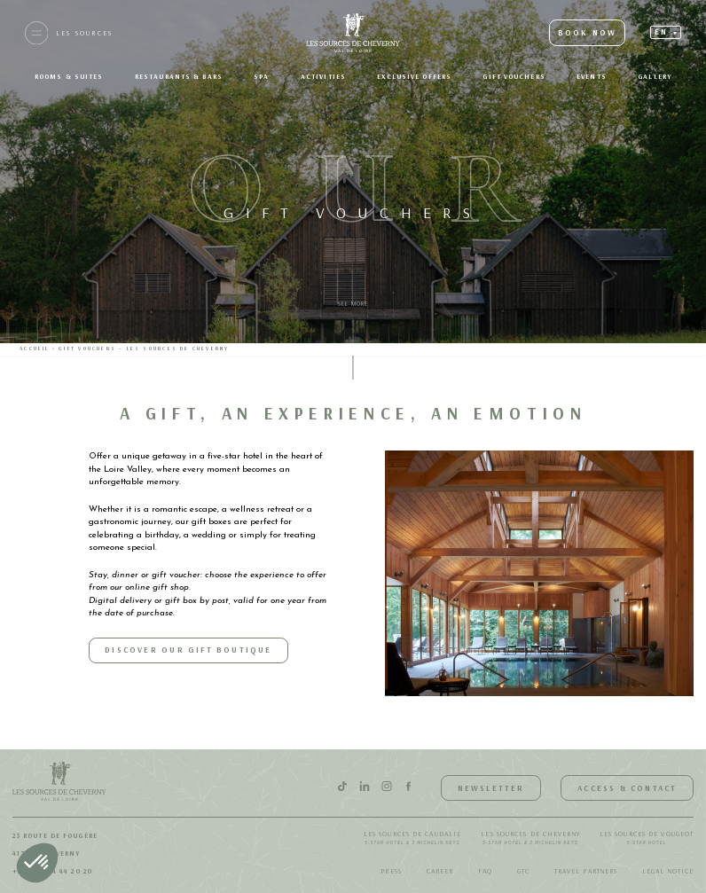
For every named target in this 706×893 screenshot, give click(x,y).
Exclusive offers (414, 76)
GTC (523, 870)
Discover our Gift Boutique (188, 649)
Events (592, 76)
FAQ (485, 870)
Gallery (654, 76)
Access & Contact (627, 788)
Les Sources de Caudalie (412, 839)
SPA (261, 76)
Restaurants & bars (179, 76)
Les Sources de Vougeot (647, 839)
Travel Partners (586, 870)
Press (391, 870)
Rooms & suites (69, 76)
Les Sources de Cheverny (530, 839)
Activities (323, 76)
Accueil (34, 348)
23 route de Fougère (55, 835)
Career (440, 870)
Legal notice (668, 870)
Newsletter (491, 788)
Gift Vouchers (513, 76)
